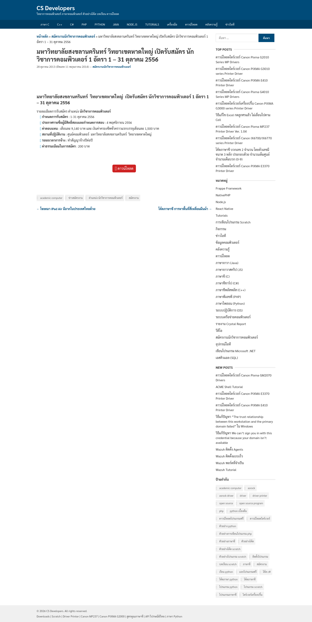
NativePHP (223, 195)
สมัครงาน (134, 197)
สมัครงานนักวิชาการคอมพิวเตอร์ (73, 36)
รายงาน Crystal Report (231, 324)
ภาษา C (45, 24)
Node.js (132, 24)
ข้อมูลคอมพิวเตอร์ (227, 242)
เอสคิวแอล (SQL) (227, 358)
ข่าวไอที (229, 24)
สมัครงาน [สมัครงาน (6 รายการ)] (262, 564)
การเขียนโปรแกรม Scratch (233, 222)
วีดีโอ (219, 330)
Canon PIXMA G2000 (112, 616)
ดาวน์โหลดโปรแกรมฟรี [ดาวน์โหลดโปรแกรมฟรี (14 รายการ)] (231, 518)
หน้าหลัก (42, 36)
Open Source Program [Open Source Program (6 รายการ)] (251, 503)
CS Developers (56, 8)
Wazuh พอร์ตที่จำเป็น (230, 463)
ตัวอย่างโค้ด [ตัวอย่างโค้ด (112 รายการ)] (247, 541)
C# (72, 24)
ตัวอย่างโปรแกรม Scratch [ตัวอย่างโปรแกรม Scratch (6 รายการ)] (232, 556)
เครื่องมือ (172, 24)
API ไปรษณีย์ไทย (155, 616)
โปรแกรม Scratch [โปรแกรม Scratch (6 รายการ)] (253, 587)
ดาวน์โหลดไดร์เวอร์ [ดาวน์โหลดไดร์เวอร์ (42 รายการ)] (260, 518)
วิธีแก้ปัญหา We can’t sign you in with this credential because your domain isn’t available (244, 438)
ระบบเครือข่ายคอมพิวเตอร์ (233, 317)
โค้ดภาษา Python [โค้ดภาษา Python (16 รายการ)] (228, 579)
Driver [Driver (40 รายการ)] (243, 495)
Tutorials (152, 24)
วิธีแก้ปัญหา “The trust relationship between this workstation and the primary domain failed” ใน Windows (244, 421)
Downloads (43, 616)
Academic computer (51, 197)
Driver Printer (71, 616)
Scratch (56, 616)
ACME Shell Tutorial (229, 387)
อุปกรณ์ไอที (223, 344)
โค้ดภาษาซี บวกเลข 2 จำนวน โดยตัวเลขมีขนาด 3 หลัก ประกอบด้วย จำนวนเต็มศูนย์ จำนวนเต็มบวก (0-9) (243, 154)
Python (100, 24)
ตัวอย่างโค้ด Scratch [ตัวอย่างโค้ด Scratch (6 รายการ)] (230, 549)
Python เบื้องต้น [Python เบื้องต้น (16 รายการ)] (238, 511)
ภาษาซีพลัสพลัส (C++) (230, 290)
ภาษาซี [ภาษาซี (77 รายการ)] (246, 564)
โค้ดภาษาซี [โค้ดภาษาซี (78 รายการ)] (249, 579)
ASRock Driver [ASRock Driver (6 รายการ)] (226, 495)
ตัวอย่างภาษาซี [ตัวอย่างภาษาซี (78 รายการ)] (227, 541)
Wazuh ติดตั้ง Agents (229, 449)
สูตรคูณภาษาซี (135, 616)
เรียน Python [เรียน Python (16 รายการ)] (226, 571)
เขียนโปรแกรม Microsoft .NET (235, 351)
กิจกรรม (221, 229)
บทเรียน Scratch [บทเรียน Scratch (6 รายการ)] (228, 564)
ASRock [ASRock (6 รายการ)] (251, 488)
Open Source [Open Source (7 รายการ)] (226, 503)
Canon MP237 (89, 616)
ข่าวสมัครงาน (76, 197)
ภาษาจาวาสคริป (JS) (229, 269)
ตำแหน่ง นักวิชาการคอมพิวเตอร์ (106, 197)
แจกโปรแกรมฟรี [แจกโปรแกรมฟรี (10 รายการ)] (248, 571)
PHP (84, 24)
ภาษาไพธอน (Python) (230, 303)
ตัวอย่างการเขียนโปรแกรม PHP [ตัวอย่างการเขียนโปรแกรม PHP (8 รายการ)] (235, 533)
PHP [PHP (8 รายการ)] (221, 511)
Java (116, 24)
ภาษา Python (174, 616)
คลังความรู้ (211, 24)
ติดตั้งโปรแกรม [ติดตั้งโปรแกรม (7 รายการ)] (260, 556)
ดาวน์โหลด (191, 24)
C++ (59, 24)
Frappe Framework (229, 188)
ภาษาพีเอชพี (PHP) (228, 297)
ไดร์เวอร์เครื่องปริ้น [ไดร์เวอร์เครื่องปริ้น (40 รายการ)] (252, 594)
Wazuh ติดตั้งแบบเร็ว (229, 456)
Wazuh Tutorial (226, 470)
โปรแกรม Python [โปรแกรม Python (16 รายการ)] (228, 587)
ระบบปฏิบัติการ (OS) (229, 310)
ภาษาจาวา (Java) (227, 263)
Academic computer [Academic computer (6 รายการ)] (230, 488)
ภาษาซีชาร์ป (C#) (227, 283)
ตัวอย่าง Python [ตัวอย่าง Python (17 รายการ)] (227, 526)
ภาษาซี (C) (223, 276)
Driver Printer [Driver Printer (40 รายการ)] (260, 495)
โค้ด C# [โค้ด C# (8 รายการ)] (267, 571)
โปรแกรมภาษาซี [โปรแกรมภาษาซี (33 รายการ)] (227, 594)
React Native (224, 208)
